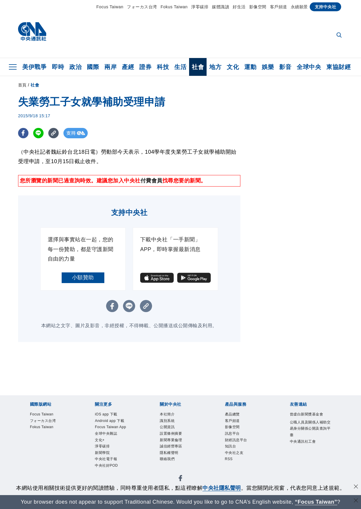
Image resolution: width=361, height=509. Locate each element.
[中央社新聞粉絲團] (180, 479)
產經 (128, 67)
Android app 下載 (109, 421)
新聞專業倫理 (171, 440)
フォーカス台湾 (142, 7)
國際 (93, 67)
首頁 (22, 85)
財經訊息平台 (236, 440)
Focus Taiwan (109, 7)
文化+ (100, 440)
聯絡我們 (167, 459)
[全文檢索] (339, 35)
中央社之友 (234, 453)
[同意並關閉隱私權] (356, 487)
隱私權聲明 (169, 453)
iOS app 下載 (106, 414)
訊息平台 (232, 433)
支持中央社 (325, 6)
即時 (58, 67)
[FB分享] (23, 133)
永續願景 (299, 7)
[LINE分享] (38, 133)
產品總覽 (232, 414)
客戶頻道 (278, 7)
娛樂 (268, 67)
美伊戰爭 (34, 67)
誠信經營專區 (171, 446)
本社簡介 (167, 414)
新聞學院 (102, 453)
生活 (180, 67)
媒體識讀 (220, 7)
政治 (75, 67)
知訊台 (230, 446)
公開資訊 (167, 427)
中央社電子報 (106, 459)
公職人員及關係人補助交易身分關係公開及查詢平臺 (310, 428)
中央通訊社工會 (303, 441)
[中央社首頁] (32, 33)
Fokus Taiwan (174, 7)
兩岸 (110, 67)
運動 (250, 67)
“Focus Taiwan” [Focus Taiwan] (316, 502)
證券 (145, 67)
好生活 (239, 7)
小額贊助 (83, 277)
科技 (163, 67)
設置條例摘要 (171, 433)
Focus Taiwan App (110, 427)
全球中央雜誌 (106, 433)
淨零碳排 (199, 7)
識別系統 (167, 421)
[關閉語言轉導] (356, 501)
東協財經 (338, 67)
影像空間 (257, 7)
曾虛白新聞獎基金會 (306, 414)
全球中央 (309, 67)
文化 (233, 67)
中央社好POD (106, 465)
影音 (285, 67)
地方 (215, 67)
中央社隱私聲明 (221, 488)
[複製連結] (53, 133)
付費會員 (151, 181)
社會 (198, 67)
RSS (229, 459)
